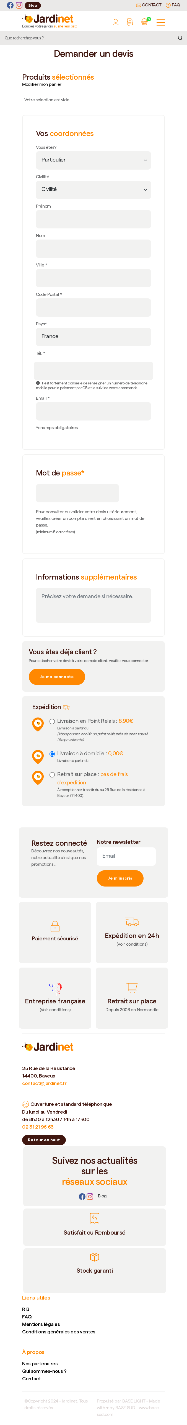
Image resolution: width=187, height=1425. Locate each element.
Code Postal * (49, 295)
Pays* (41, 324)
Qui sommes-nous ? (44, 1371)
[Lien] (102, 1196)
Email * (43, 399)
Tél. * (40, 354)
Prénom (43, 207)
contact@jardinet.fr (44, 1083)
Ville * (41, 265)
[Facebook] (10, 5)
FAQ (173, 5)
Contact (149, 5)
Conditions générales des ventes (58, 1331)
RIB (25, 1309)
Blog (32, 5)
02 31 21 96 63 (38, 1126)
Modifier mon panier (41, 85)
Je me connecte (57, 676)
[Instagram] (19, 5)
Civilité (42, 177)
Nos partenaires (40, 1363)
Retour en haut (44, 1140)
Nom (40, 236)
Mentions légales (41, 1324)
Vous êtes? (46, 148)
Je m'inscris (120, 878)
